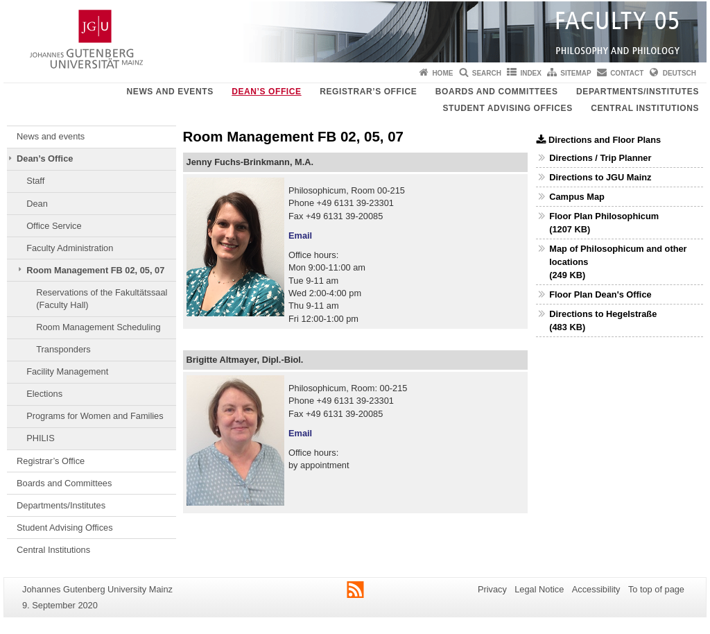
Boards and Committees (496, 91)
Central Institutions (645, 108)
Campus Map (577, 196)
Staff (35, 180)
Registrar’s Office (368, 91)
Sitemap (575, 73)
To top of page (656, 589)
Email (300, 235)
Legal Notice (539, 589)
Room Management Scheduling (98, 327)
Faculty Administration (69, 248)
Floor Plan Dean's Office (600, 294)
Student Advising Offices (507, 108)
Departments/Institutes (637, 91)
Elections (44, 393)
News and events (170, 91)
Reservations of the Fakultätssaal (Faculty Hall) (101, 298)
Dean (37, 203)
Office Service (53, 226)
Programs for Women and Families (94, 416)
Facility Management (67, 371)
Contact (626, 73)
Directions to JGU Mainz (600, 177)
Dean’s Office (266, 91)
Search (486, 73)
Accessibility (596, 589)
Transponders (63, 349)
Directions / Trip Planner (600, 158)
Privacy (492, 589)
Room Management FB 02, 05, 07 (95, 270)
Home (442, 73)
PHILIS (40, 438)
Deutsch (679, 73)
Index (531, 73)
